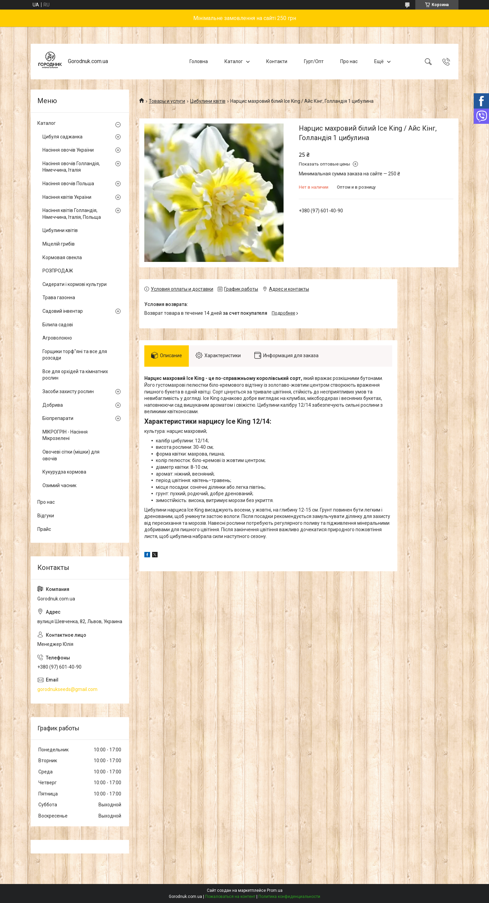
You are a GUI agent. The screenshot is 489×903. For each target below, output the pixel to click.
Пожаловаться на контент (230, 896)
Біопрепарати (57, 418)
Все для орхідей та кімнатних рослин (75, 375)
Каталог (233, 61)
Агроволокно (57, 338)
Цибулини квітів (207, 101)
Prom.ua (275, 890)
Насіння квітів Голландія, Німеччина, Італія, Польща (71, 214)
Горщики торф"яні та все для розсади (74, 355)
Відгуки (45, 515)
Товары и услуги (167, 101)
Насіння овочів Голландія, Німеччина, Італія (71, 167)
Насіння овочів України (68, 150)
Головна (198, 61)
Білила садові (57, 324)
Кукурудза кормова (64, 472)
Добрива (52, 405)
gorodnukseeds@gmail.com (67, 689)
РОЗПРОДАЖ (57, 270)
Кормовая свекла (62, 257)
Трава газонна (58, 297)
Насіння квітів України (66, 197)
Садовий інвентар (62, 311)
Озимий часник (59, 485)
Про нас (349, 61)
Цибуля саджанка (62, 136)
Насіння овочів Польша (68, 183)
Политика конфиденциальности (289, 896)
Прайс (44, 529)
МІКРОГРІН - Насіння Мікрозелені (65, 435)
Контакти (276, 61)
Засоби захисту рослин (68, 391)
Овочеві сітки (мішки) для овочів (70, 455)
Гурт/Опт (314, 61)
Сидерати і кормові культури (74, 284)
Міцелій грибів (58, 244)
